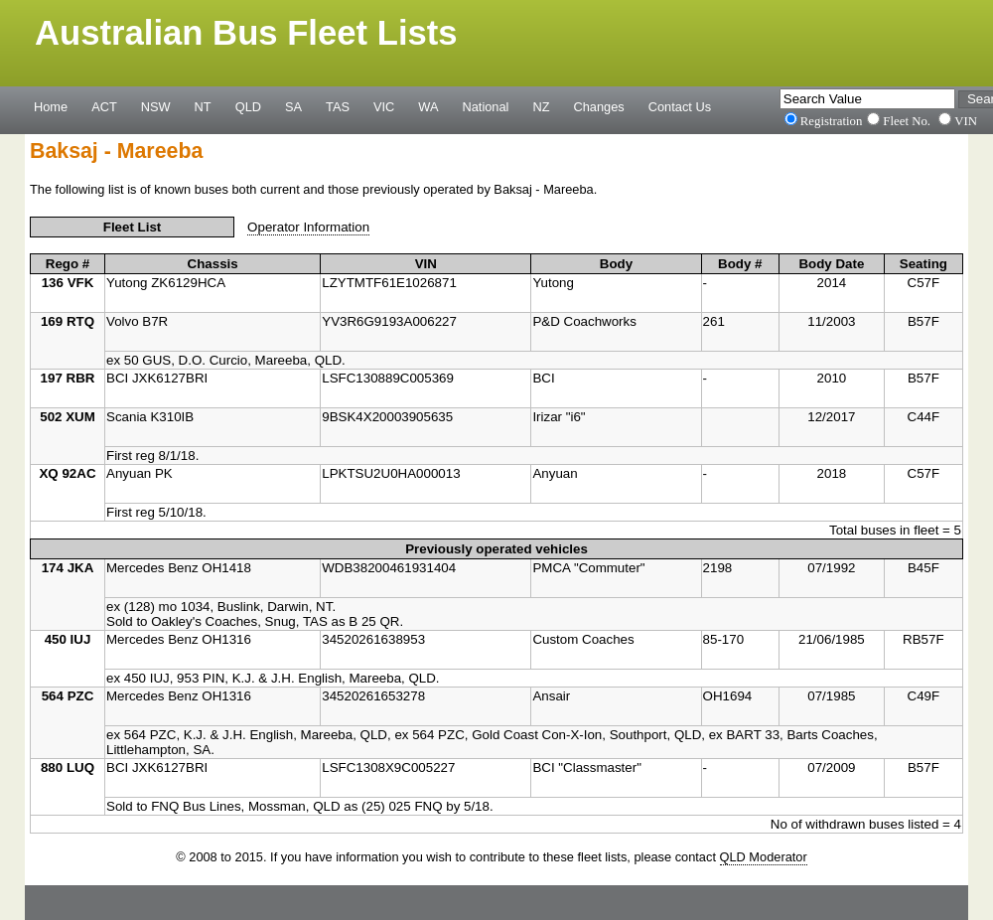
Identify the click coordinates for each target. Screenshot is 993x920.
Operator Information (308, 227)
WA (428, 106)
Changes (599, 106)
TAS (338, 106)
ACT (104, 106)
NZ (540, 106)
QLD (248, 106)
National (486, 106)
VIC (383, 106)
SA (293, 106)
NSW (156, 106)
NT (203, 106)
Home (51, 106)
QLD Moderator (763, 856)
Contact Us (679, 106)
